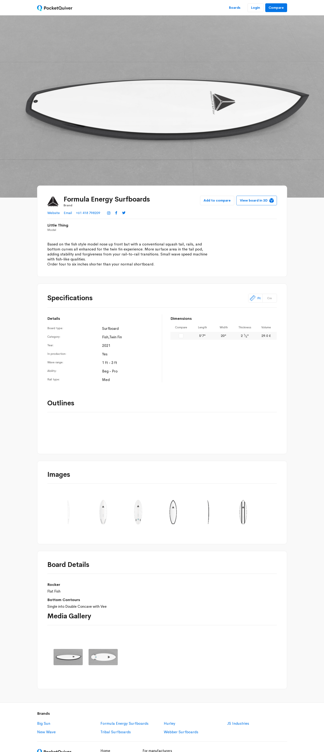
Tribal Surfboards (115, 732)
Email (68, 213)
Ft (255, 298)
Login (255, 7)
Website (53, 213)
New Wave (46, 732)
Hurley (169, 723)
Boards (234, 7)
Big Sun (43, 723)
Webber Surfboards (181, 732)
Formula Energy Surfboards (124, 723)
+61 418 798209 (88, 213)
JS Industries (238, 723)
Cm (269, 298)
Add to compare (217, 200)
